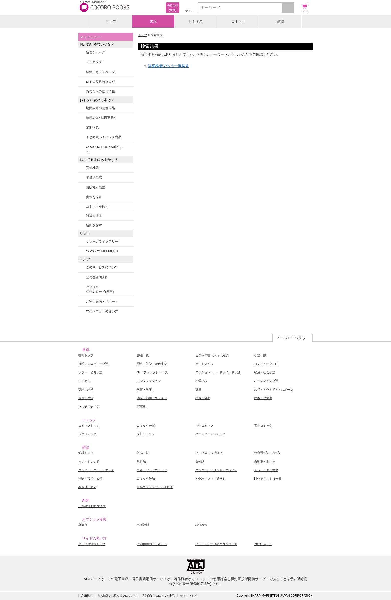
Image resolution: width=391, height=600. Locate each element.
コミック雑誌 (146, 478)
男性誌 (141, 461)
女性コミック (146, 434)
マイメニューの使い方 (102, 311)
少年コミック (204, 425)
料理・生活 (85, 398)
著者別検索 (94, 177)
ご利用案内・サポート (102, 301)
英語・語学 (85, 389)
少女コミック (87, 434)
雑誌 (280, 21)
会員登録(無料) (96, 277)
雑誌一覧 (143, 453)
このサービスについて (102, 267)
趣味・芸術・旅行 (90, 478)
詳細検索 (92, 168)
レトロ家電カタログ (100, 82)
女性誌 (200, 461)
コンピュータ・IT (266, 364)
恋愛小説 (201, 381)
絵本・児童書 (263, 398)
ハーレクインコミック (210, 434)
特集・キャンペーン (100, 72)
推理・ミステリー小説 (93, 364)
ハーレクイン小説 (266, 381)
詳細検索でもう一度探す (168, 66)
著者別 (82, 525)
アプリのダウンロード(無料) (100, 289)
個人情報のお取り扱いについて (117, 595)
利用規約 (86, 595)
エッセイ (84, 381)
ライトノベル (204, 364)
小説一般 (260, 355)
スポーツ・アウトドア (152, 470)
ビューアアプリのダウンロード (216, 544)
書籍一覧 (143, 355)
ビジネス (196, 21)
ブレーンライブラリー (102, 241)
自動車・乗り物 (264, 461)
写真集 (141, 406)
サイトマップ (188, 595)
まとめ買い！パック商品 (103, 137)
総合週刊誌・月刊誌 (267, 453)
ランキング (94, 62)
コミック (238, 21)
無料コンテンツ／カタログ (155, 487)
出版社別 (143, 525)
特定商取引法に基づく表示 (158, 595)
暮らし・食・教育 (266, 470)
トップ (111, 21)
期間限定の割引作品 (100, 108)
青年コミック (263, 425)
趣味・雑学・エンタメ (152, 398)
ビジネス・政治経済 (209, 453)
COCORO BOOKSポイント (104, 149)
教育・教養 (144, 389)
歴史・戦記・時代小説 (152, 364)
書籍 (153, 21)
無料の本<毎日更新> (100, 118)
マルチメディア (88, 406)
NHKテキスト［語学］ (211, 478)
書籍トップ (85, 355)
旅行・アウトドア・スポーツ (273, 389)
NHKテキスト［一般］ (269, 478)
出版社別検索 (95, 187)
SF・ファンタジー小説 (152, 372)
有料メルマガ (87, 487)
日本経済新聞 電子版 (92, 506)
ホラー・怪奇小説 (90, 372)
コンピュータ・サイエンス (96, 470)
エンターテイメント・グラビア (216, 470)
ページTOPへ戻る (291, 338)
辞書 (198, 389)
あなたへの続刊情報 (100, 91)
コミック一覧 (146, 425)
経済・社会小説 (264, 372)
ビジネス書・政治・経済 (212, 355)
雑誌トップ (85, 453)
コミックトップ (88, 425)
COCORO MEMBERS (102, 251)
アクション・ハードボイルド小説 (218, 372)
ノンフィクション (149, 381)
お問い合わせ (263, 544)
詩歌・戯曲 (203, 398)
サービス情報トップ (91, 544)
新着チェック (95, 52)
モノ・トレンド (88, 461)
